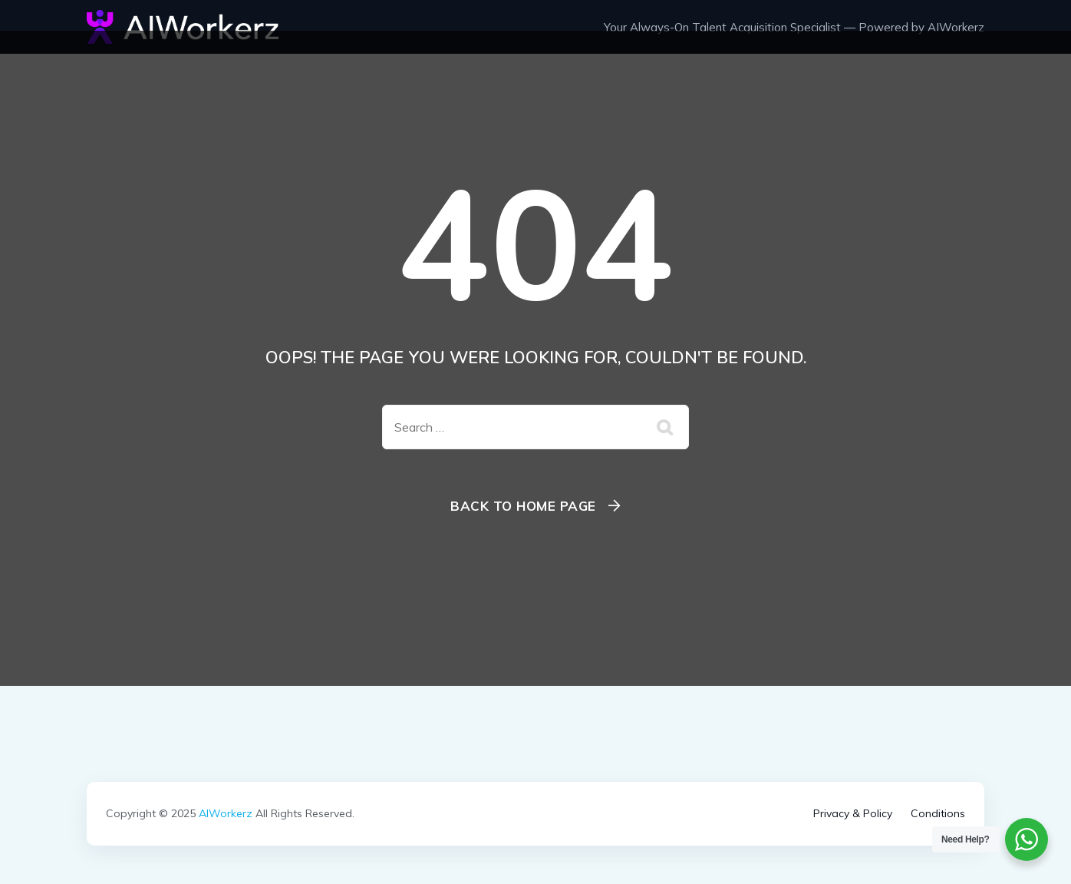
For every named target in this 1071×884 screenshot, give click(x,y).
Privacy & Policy (852, 813)
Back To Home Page (523, 506)
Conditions (938, 813)
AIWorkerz (225, 813)
